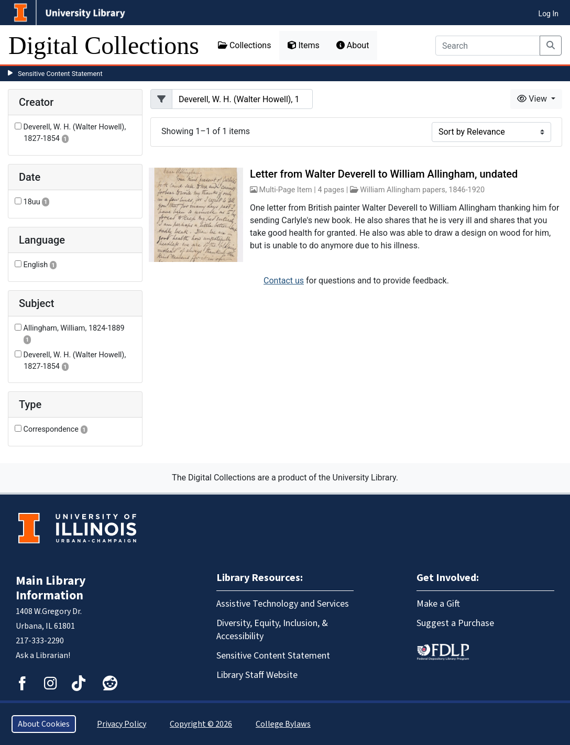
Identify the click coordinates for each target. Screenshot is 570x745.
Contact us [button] (284, 281)
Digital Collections (103, 45)
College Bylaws (283, 724)
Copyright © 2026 (201, 724)
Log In (548, 13)
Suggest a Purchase (455, 623)
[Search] (487, 46)
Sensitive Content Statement (60, 74)
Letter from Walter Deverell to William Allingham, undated (384, 174)
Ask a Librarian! (43, 655)
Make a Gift (438, 603)
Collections (244, 45)
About (352, 45)
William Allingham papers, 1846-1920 (422, 189)
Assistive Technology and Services (282, 603)
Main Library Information (51, 588)
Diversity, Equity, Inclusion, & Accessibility (272, 630)
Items (303, 45)
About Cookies (44, 724)
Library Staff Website (257, 675)
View (533, 99)
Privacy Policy (121, 724)
